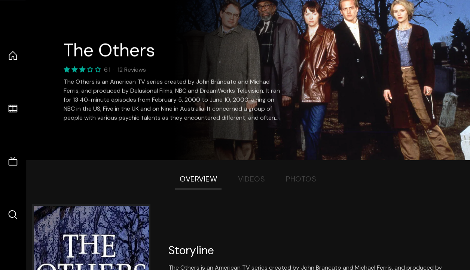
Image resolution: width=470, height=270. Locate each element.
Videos (251, 179)
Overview (198, 179)
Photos (301, 179)
